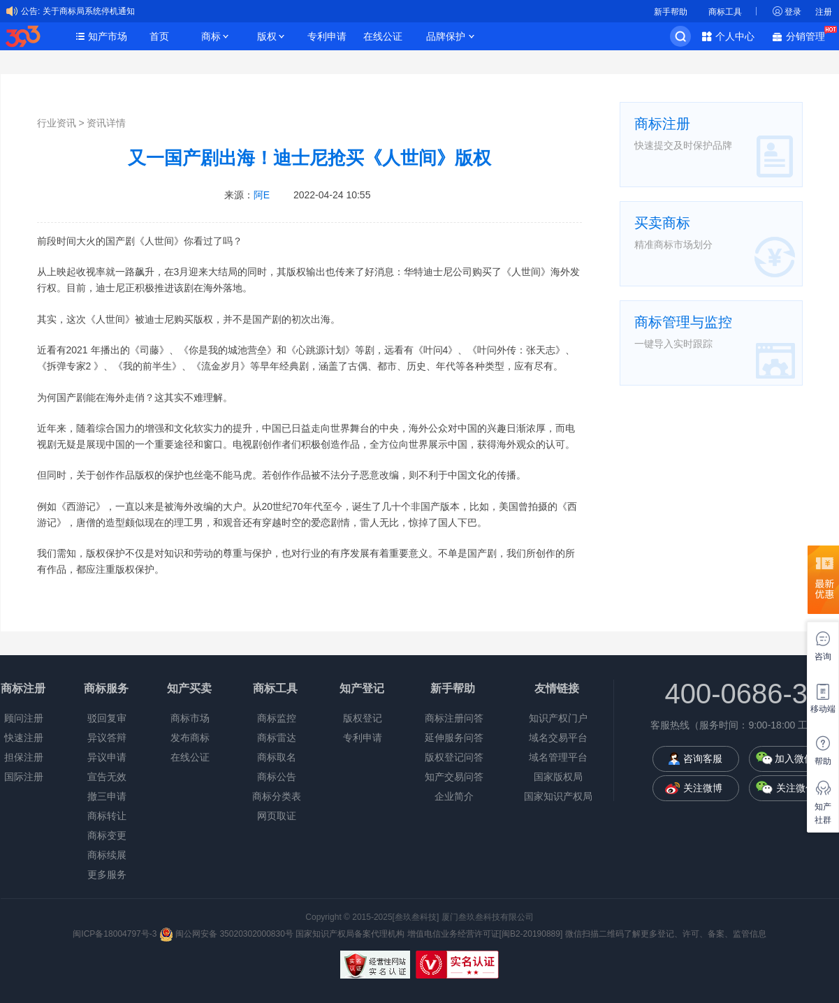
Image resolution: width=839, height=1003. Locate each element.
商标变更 (106, 835)
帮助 (823, 761)
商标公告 (276, 776)
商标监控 (276, 718)
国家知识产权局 (558, 796)
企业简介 (454, 796)
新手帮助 (670, 12)
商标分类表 (276, 796)
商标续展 (106, 855)
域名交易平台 (558, 737)
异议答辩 (106, 737)
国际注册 (23, 776)
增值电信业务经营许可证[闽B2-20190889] (485, 934)
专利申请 (326, 36)
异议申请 (106, 757)
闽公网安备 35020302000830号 (226, 934)
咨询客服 (702, 758)
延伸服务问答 (454, 737)
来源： (247, 194)
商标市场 (190, 718)
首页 (159, 36)
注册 (823, 12)
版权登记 (362, 718)
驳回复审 (106, 718)
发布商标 (190, 737)
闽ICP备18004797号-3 (116, 934)
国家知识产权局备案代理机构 (350, 934)
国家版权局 (558, 776)
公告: (30, 11)
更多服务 (106, 874)
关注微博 (702, 787)
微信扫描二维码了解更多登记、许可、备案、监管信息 (665, 934)
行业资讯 (56, 123)
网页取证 (276, 815)
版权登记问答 (454, 757)
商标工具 (725, 12)
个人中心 (734, 36)
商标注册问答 (454, 718)
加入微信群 (799, 758)
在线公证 (382, 36)
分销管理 (809, 35)
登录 (793, 12)
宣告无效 (106, 776)
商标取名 (276, 757)
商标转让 (106, 815)
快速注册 (23, 737)
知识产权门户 (558, 718)
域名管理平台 (558, 757)
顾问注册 (23, 718)
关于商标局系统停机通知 (89, 11)
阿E (262, 194)
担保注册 (23, 757)
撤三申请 (106, 796)
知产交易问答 (454, 776)
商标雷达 (276, 737)
